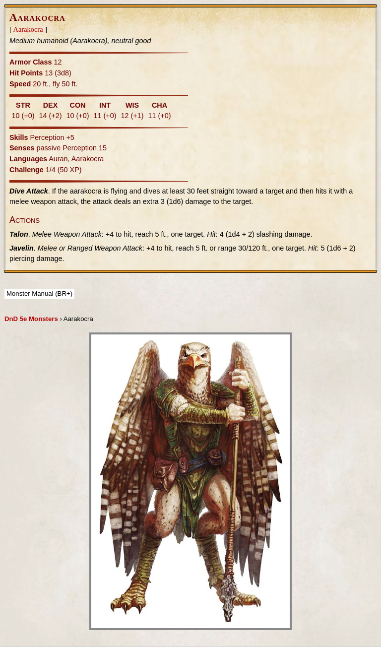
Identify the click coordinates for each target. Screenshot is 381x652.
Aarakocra (28, 29)
